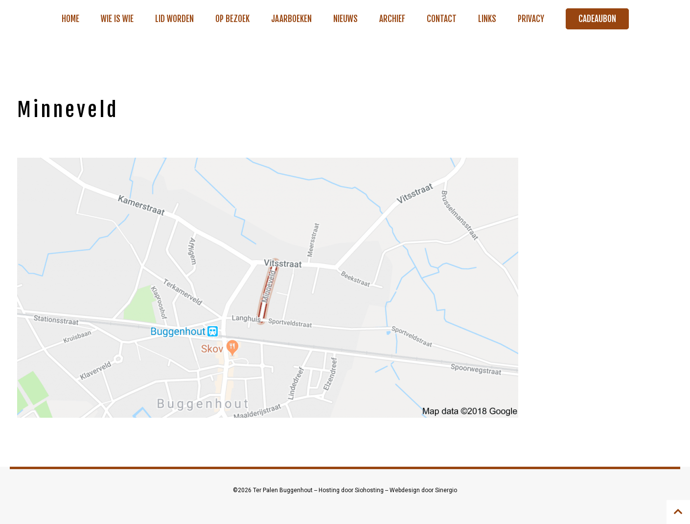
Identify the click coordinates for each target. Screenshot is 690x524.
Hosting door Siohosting (352, 490)
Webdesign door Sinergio (423, 490)
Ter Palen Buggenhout (283, 490)
